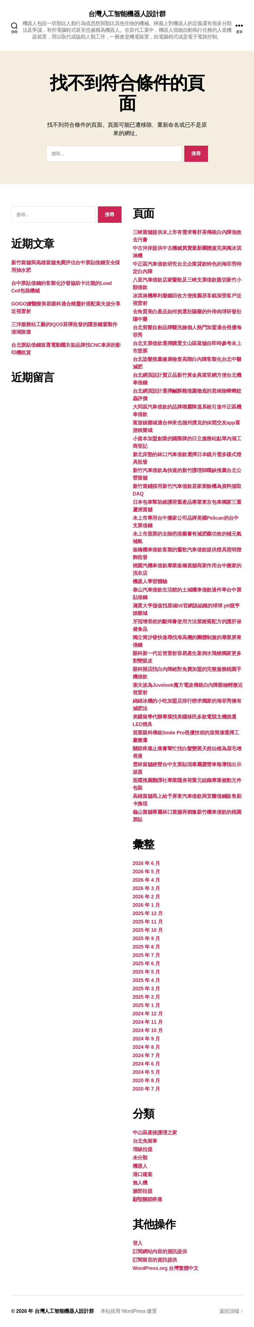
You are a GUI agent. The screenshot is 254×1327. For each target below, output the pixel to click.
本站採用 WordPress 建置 (129, 1311)
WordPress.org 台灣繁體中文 (166, 1268)
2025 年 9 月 (146, 938)
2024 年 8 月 (146, 1047)
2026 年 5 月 (146, 871)
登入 (137, 1243)
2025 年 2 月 (146, 997)
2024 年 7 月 (146, 1055)
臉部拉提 (143, 1191)
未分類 (140, 1157)
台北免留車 (145, 1141)
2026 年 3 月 (146, 888)
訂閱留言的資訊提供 (155, 1260)
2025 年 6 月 (146, 963)
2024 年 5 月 (146, 1072)
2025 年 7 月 (146, 955)
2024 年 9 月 (146, 1039)
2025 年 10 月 (148, 930)
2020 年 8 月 (146, 1080)
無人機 (140, 1183)
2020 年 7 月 (146, 1089)
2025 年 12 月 (148, 913)
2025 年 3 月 (146, 988)
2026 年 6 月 (146, 863)
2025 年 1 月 (146, 1005)
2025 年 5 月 (146, 972)
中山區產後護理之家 (155, 1132)
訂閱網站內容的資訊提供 (160, 1251)
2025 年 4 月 (146, 980)
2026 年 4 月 (146, 880)
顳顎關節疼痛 (147, 1199)
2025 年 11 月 (148, 922)
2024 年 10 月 (148, 1030)
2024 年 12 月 (148, 1013)
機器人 (140, 1166)
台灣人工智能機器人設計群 (126, 14)
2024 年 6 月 (146, 1064)
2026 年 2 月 (146, 897)
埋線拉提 (143, 1149)
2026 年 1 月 (146, 905)
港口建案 (143, 1174)
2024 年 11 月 (148, 1022)
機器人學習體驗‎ (150, 581)
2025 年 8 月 (146, 947)
